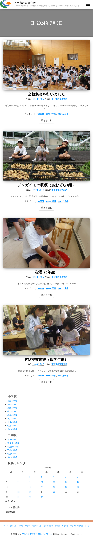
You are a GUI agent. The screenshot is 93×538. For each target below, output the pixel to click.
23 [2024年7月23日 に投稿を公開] (30, 492)
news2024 (39, 114)
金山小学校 (12, 429)
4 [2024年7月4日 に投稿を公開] (53, 477)
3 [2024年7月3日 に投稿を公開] (41, 477)
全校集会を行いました (46, 94)
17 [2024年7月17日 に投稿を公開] (42, 487)
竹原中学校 (12, 454)
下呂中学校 (12, 450)
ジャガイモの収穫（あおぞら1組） (46, 185)
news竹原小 (63, 201)
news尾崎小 (63, 376)
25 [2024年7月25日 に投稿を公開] (54, 492)
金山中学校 (12, 457)
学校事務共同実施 (76, 526)
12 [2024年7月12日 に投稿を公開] (66, 482)
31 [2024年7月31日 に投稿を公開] (42, 497)
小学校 (21, 526)
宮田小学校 (12, 404)
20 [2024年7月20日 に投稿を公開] (78, 487)
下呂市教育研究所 (25, 2)
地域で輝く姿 (37, 526)
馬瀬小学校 (12, 415)
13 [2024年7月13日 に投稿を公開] (78, 482)
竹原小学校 (12, 425)
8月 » (13, 501)
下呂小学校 (12, 418)
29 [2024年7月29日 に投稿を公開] (19, 497)
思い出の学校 (48, 526)
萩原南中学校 (13, 447)
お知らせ (13, 526)
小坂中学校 (12, 439)
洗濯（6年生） (47, 272)
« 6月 (7, 501)
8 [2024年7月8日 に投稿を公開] (18, 482)
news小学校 (51, 114)
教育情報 (65, 526)
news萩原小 (63, 114)
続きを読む (46, 120)
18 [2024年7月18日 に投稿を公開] (54, 487)
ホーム (5, 526)
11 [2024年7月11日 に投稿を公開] (54, 482)
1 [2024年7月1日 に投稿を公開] (18, 477)
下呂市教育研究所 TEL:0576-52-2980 (37, 534)
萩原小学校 (12, 411)
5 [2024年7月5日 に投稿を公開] (65, 477)
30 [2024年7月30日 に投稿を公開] (30, 497)
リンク (87, 526)
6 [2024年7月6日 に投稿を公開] (77, 477)
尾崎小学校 (12, 408)
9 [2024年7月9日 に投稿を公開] (29, 482)
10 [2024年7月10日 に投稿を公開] (42, 482)
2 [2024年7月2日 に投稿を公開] (29, 477)
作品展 (57, 526)
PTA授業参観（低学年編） (46, 359)
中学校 (27, 526)
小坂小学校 (12, 401)
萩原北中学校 (13, 443)
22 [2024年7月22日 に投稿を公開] (19, 492)
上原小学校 (12, 422)
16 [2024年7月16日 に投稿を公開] (30, 487)
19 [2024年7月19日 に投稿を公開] (66, 487)
